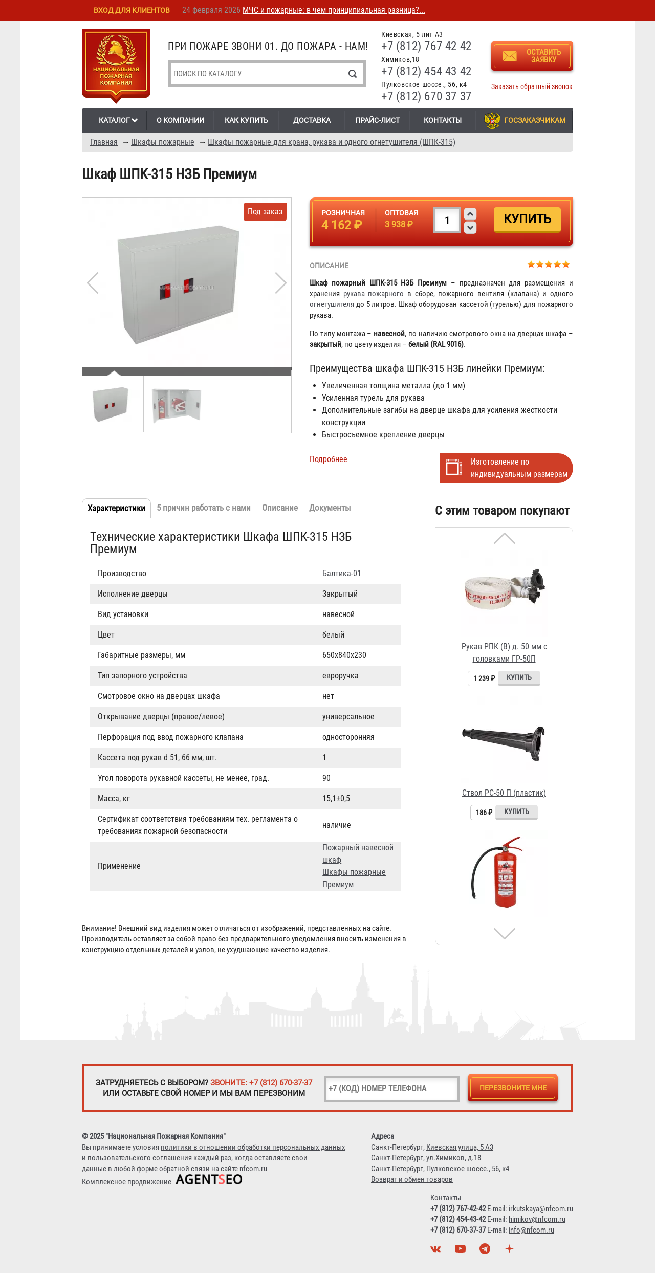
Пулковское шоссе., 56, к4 (467, 1168)
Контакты (443, 120)
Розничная (343, 213)
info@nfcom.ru (531, 1230)
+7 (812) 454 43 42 (426, 71)
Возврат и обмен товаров (412, 1179)
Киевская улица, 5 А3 (459, 1147)
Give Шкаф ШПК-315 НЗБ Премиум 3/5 (548, 264)
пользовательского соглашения (140, 1157)
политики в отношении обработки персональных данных (253, 1147)
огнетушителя (332, 304)
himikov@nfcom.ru (537, 1219)
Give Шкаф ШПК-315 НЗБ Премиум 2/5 (540, 264)
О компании (180, 120)
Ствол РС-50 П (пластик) (504, 793)
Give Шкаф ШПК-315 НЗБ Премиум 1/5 (531, 264)
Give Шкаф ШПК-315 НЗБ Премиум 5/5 (566, 264)
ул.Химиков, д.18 (453, 1157)
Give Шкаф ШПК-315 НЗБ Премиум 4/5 (557, 264)
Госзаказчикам (534, 120)
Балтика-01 (341, 573)
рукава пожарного (373, 293)
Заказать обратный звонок (532, 87)
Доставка (312, 120)
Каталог (114, 120)
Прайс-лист (377, 120)
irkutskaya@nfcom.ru (541, 1208)
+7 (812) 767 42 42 (426, 46)
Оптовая (401, 213)
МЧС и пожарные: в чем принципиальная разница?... (334, 10)
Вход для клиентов (132, 10)
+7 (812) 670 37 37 (426, 96)
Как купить (246, 120)
